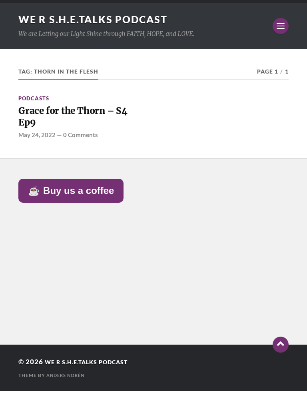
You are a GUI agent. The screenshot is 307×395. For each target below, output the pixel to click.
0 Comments (80, 138)
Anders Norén (67, 379)
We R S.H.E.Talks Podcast (96, 19)
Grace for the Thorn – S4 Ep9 (80, 119)
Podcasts (33, 98)
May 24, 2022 (37, 138)
